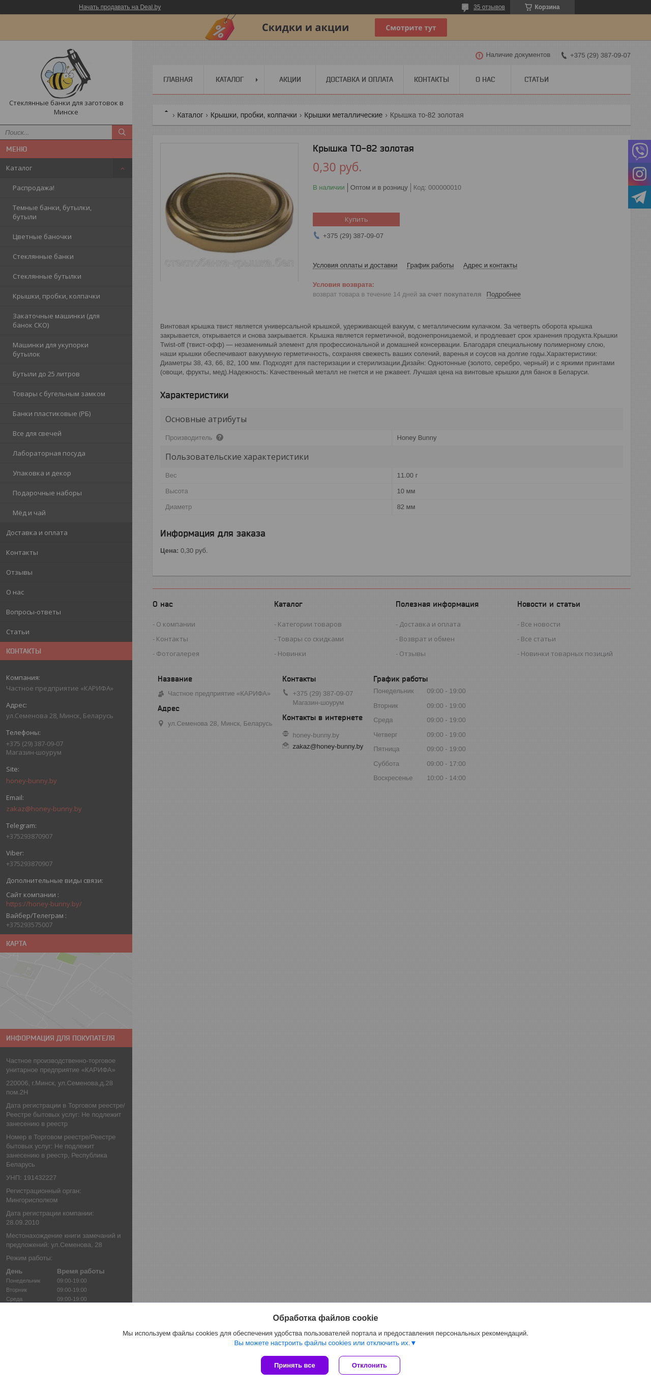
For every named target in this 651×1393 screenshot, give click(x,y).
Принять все (294, 1365)
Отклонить (369, 1365)
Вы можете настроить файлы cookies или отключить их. (322, 1343)
